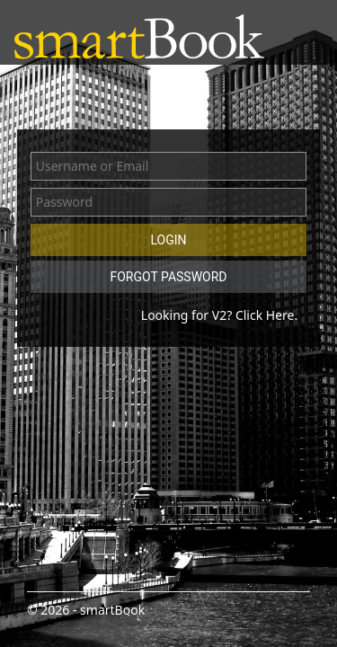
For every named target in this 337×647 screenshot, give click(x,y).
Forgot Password (168, 277)
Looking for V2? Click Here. (219, 315)
